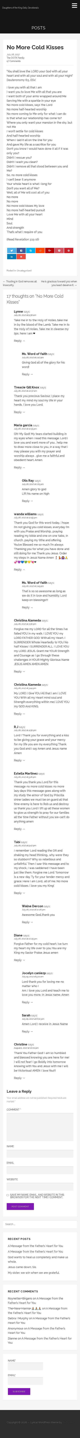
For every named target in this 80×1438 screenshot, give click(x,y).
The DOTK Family (15, 57)
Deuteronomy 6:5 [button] (18, 80)
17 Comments (14, 61)
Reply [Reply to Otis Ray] (26, 501)
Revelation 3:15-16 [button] (26, 239)
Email (10, 1162)
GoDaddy (68, 1422)
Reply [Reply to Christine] (18, 1078)
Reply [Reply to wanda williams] (18, 569)
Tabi (17, 842)
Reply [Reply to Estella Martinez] (18, 829)
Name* (25, 1364)
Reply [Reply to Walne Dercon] (26, 922)
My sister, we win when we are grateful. (33, 1272)
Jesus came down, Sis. (22, 1267)
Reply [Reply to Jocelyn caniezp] (26, 1002)
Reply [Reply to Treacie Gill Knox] (18, 412)
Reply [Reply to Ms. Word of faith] (26, 374)
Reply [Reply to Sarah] (26, 1031)
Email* (25, 1379)
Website (12, 1179)
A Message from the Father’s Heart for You (35, 1246)
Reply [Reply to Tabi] (18, 893)
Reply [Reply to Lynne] (18, 340)
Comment (14, 1109)
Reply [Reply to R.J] (18, 760)
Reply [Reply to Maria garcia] (18, 467)
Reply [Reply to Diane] (18, 960)
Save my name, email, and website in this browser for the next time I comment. (37, 1196)
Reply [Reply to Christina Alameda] (18, 671)
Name (10, 1146)
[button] (75, 5)
